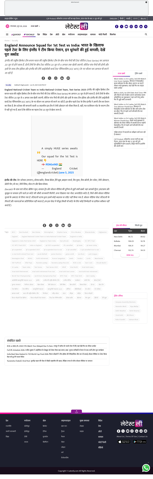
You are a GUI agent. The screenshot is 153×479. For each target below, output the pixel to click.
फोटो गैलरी (103, 34)
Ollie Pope (28, 262)
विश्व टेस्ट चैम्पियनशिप (55, 297)
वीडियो (100, 448)
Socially (29, 34)
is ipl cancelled (71, 249)
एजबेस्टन (77, 280)
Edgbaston (103, 232)
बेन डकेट (88, 289)
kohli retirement (42, 258)
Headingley (77, 241)
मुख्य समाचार (84, 421)
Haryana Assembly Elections (125, 302)
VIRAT (64, 267)
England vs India (76, 236)
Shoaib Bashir (101, 262)
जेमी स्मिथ (63, 284)
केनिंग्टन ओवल (29, 284)
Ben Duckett (23, 232)
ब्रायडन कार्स (15, 293)
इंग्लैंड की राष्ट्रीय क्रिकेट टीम (51, 280)
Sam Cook (88, 262)
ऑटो (57, 34)
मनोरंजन (71, 34)
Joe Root (81, 254)
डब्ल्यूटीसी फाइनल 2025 (55, 289)
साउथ (26, 442)
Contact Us (143, 436)
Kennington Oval (18, 258)
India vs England (36, 245)
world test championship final (45, 276)
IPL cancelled (68, 245)
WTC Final (63, 276)
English (113, 18)
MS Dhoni (130, 315)
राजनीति (8, 426)
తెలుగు (143, 18)
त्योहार (63, 447)
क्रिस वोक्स (41, 284)
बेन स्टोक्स (98, 289)
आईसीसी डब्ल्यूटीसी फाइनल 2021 (22, 280)
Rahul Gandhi (120, 319)
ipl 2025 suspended (52, 245)
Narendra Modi (120, 306)
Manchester (99, 258)
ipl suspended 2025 (33, 249)
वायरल (93, 34)
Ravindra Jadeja (42, 262)
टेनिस (44, 431)
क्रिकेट (45, 426)
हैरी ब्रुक (104, 297)
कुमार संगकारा (16, 284)
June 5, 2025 (66, 172)
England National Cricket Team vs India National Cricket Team (44, 236)
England (15, 236)
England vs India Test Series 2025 (24, 241)
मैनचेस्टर (45, 293)
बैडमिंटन (45, 442)
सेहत (62, 442)
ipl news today (92, 245)
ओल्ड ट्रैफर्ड (97, 280)
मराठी (128, 18)
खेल (63, 34)
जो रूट (93, 284)
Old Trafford (16, 262)
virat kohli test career (67, 271)
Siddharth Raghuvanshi (21, 85)
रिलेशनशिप (64, 457)
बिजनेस (113, 34)
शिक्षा (7, 436)
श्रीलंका (79, 297)
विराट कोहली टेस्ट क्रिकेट (19, 297)
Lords (89, 258)
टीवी (25, 436)
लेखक (82, 426)
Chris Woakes (76, 232)
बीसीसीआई (78, 289)
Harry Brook (64, 241)
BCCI (13, 232)
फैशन (63, 436)
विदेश (45, 34)
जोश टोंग (101, 284)
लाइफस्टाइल (82, 34)
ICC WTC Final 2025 (19, 245)
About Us (120, 436)
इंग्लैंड (38, 280)
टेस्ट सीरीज (25, 289)
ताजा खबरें (34, 26)
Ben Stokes (36, 232)
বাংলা (135, 18)
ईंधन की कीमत (121, 225)
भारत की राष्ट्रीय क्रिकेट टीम (31, 293)
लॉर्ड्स (79, 293)
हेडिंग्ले (96, 297)
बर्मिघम (68, 289)
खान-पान (64, 426)
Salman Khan (133, 319)
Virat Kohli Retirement (20, 271)
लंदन (64, 293)
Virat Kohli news (88, 267)
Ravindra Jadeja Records (60, 262)
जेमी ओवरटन (52, 284)
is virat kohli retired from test (22, 254)
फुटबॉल (45, 436)
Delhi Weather (120, 310)
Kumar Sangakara (58, 258)
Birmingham (48, 232)
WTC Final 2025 (76, 276)
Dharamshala (90, 232)
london (79, 258)
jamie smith (70, 254)
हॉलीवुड (26, 431)
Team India (26, 267)
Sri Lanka (15, 267)
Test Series (38, 267)
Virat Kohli (74, 267)
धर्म (62, 452)
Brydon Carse (62, 232)
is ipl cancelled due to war (90, 249)
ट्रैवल (62, 431)
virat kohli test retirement (88, 271)
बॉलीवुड (26, 426)
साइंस (82, 431)
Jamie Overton (56, 254)
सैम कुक (87, 297)
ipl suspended (17, 249)
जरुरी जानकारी (11, 431)
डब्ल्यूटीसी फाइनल (38, 289)
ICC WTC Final (90, 241)
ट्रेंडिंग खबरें (138, 73)
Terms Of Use (131, 436)
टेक (51, 34)
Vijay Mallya (134, 306)
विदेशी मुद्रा (138, 225)
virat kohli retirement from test (43, 271)
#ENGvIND (52, 164)
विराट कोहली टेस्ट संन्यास (38, 297)
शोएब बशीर (69, 297)
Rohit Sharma (135, 310)
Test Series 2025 (52, 267)
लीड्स (71, 293)
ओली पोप (87, 280)
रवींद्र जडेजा (55, 293)
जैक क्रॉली (73, 284)
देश (38, 34)
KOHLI (30, 258)
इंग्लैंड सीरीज (67, 280)
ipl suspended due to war (53, 249)
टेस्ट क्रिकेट (15, 289)
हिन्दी (121, 18)
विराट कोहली (88, 293)
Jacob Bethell (42, 254)
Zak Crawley (90, 276)
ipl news (80, 245)
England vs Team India (48, 241)
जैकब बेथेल (83, 284)
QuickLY (16, 34)
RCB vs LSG (77, 262)
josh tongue (93, 254)
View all (130, 255)
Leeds (71, 258)
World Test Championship (21, 276)
